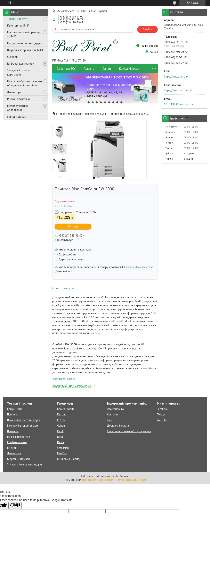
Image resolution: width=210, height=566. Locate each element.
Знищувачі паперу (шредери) (18, 72)
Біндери (12, 448)
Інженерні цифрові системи (23, 425)
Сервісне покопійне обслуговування (129, 431)
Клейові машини (17, 442)
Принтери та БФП (18, 25)
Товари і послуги (17, 19)
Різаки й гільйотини (18, 436)
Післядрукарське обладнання (17, 108)
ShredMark (63, 448)
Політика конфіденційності (130, 479)
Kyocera (61, 414)
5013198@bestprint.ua (178, 104)
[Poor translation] (15, 505)
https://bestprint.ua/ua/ (178, 90)
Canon (107, 68)
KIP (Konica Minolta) (68, 459)
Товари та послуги (69, 114)
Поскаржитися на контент (98, 479)
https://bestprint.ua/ (176, 76)
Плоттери (12, 431)
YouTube (162, 420)
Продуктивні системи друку (24, 43)
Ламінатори (14, 92)
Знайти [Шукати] (147, 29)
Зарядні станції (16, 116)
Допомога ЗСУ (65, 68)
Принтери (12, 414)
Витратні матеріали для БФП (25, 50)
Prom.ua (124, 476)
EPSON (61, 420)
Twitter (161, 414)
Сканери (12, 57)
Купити (73, 226)
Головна (89, 68)
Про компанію (115, 409)
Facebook (162, 409)
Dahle (60, 442)
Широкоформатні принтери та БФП (24, 34)
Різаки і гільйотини (18, 99)
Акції (110, 420)
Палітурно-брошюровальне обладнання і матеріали (24, 83)
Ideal (60, 436)
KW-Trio (62, 453)
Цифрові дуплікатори (20, 63)
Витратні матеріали (18, 459)
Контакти (112, 414)
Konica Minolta (129, 68)
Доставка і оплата (118, 425)
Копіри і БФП (14, 409)
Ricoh (60, 431)
